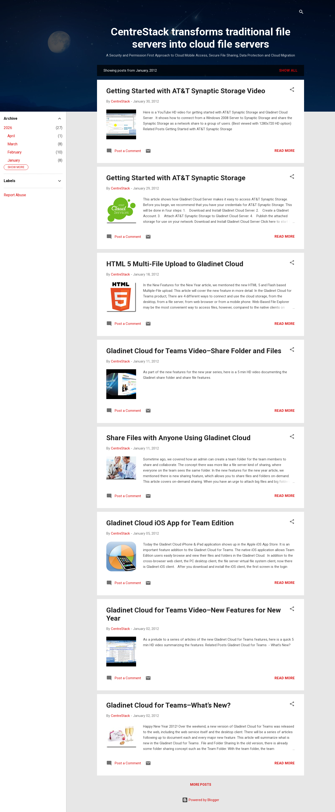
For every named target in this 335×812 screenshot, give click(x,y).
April (11, 136)
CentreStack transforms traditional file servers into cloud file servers (200, 38)
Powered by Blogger (200, 800)
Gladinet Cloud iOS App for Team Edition (170, 523)
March (12, 144)
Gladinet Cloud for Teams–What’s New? (168, 705)
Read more (285, 151)
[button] (292, 90)
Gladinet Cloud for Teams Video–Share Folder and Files (193, 351)
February (14, 152)
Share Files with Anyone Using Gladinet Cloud (178, 438)
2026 (8, 128)
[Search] (301, 13)
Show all (288, 70)
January (13, 160)
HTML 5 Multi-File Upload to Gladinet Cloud (174, 264)
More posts (200, 784)
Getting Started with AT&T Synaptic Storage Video (185, 91)
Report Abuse (15, 195)
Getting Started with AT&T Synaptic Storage (175, 178)
